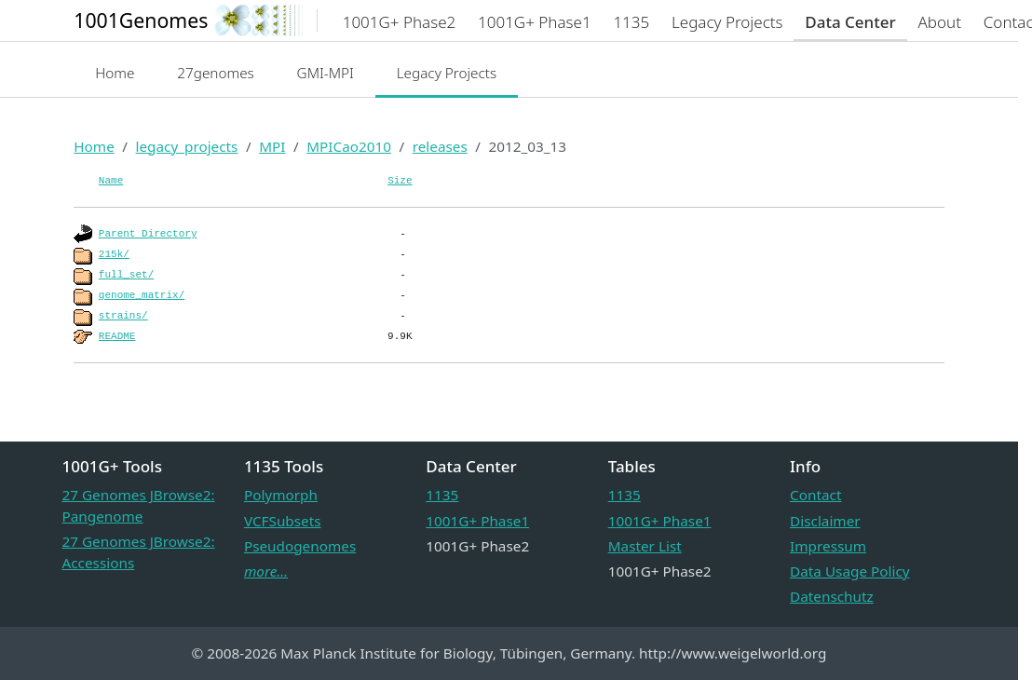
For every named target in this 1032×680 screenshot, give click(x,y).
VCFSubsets (282, 520)
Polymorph (281, 494)
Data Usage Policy (849, 571)
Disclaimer (825, 520)
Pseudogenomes (300, 546)
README (117, 336)
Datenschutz (832, 596)
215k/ (114, 254)
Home (114, 72)
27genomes (215, 72)
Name (111, 180)
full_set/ (126, 274)
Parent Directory (148, 233)
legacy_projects (186, 146)
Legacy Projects (447, 72)
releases (440, 146)
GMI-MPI (325, 72)
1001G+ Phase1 (477, 520)
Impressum (828, 546)
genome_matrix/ (141, 295)
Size (399, 180)
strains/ (123, 315)
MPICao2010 (348, 146)
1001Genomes (141, 20)
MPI (272, 146)
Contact (815, 494)
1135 (442, 494)
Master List (645, 546)
